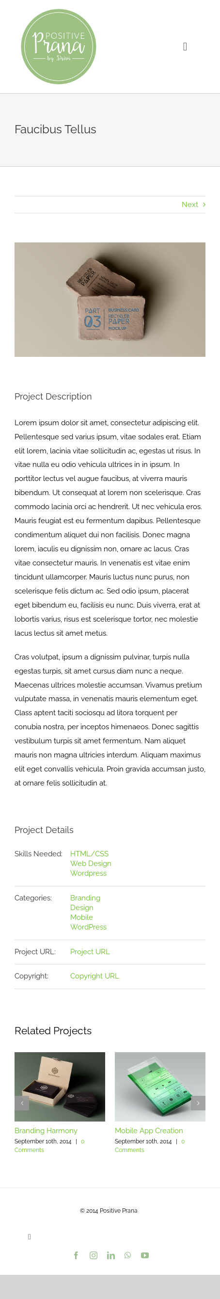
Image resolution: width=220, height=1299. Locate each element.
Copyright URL (94, 976)
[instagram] (93, 1255)
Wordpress (88, 873)
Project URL (90, 951)
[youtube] (145, 1255)
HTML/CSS (89, 854)
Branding (85, 898)
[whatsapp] (128, 1255)
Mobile (81, 917)
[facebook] (76, 1255)
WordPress (88, 927)
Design (82, 907)
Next (190, 204)
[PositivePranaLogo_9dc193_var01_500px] (58, 10)
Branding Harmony (46, 1130)
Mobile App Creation (149, 1130)
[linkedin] (111, 1255)
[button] (22, 1103)
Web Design (90, 863)
